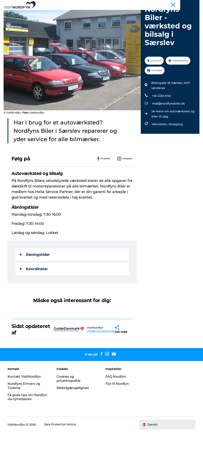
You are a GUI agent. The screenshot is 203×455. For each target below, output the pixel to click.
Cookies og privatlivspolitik (69, 401)
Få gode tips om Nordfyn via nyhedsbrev (28, 420)
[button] (104, 352)
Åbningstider (35, 277)
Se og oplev (55, 13)
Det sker (104, 13)
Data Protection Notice (60, 447)
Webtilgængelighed (73, 410)
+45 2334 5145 (161, 118)
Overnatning (87, 17)
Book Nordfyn (145, 13)
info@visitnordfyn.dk (89, 353)
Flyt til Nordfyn (117, 406)
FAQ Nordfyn (115, 399)
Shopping (175, 147)
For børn (122, 13)
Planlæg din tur (113, 17)
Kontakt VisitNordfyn (25, 399)
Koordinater (34, 291)
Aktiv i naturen (81, 13)
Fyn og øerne (191, 3)
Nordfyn (148, 3)
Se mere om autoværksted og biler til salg (172, 136)
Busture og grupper (168, 3)
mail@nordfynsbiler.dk (168, 126)
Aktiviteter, (160, 147)
